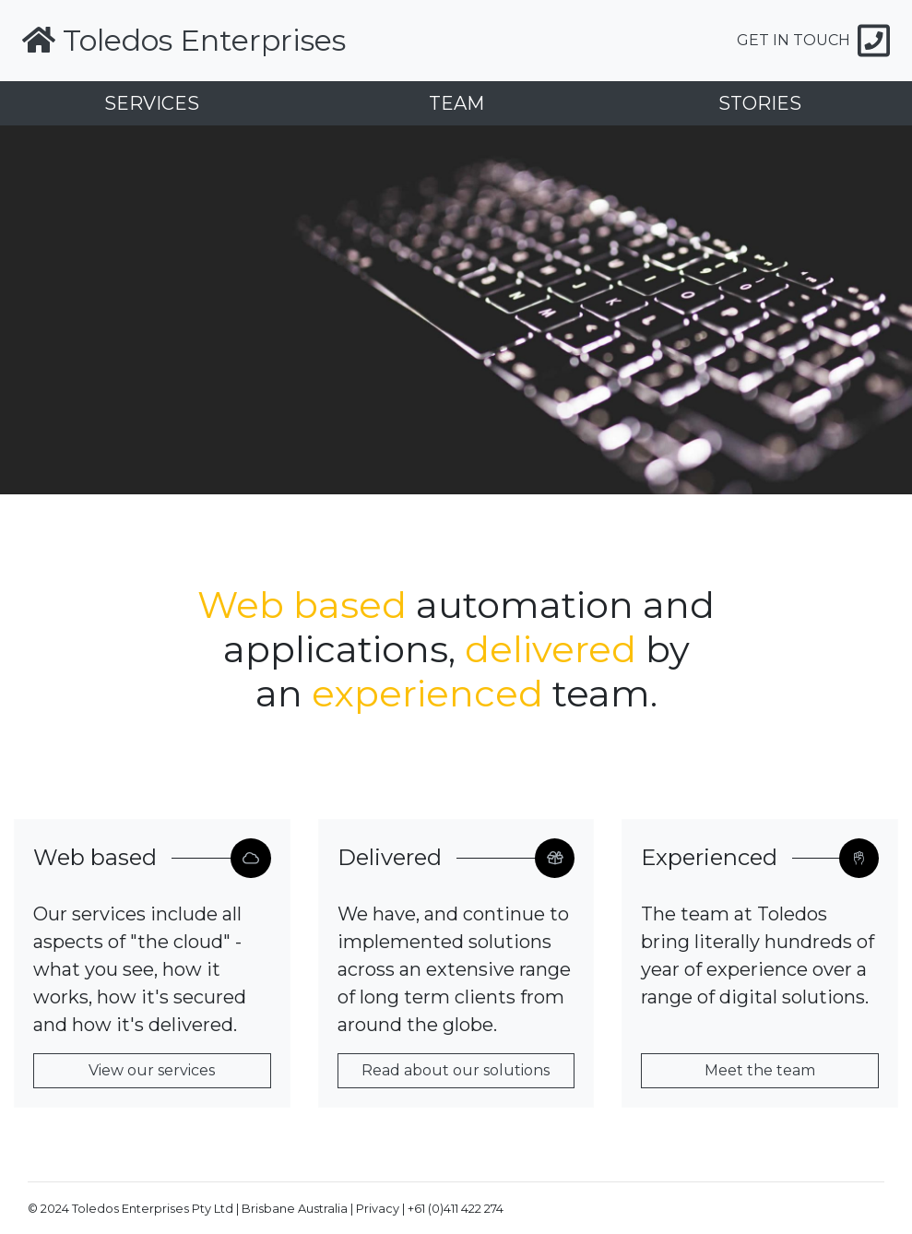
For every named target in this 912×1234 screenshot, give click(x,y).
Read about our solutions (455, 1070)
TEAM (456, 103)
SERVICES (151, 103)
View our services (152, 1070)
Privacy (377, 1209)
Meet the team (760, 1070)
